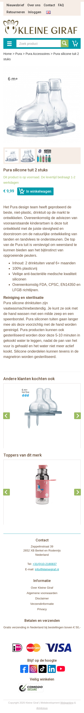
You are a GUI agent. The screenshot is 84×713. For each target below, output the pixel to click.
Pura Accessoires (38, 54)
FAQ (61, 5)
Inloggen (34, 12)
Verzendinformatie (42, 603)
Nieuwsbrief (15, 5)
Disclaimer (42, 598)
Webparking (66, 702)
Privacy (42, 609)
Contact (49, 5)
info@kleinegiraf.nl (47, 569)
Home (7, 54)
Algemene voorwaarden (42, 593)
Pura (18, 54)
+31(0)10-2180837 (45, 564)
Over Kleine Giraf (42, 587)
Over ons (34, 5)
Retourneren (15, 12)
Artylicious (41, 708)
